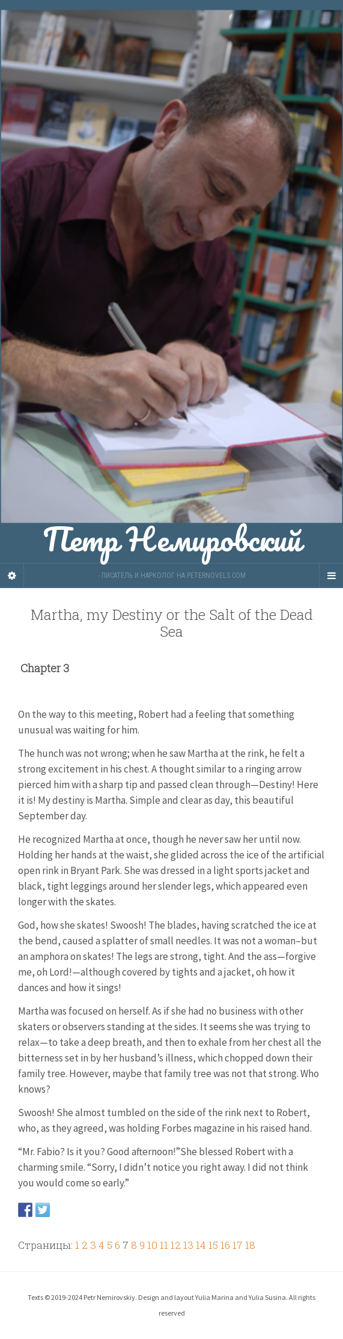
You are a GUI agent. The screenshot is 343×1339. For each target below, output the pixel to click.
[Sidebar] (12, 575)
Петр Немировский (171, 281)
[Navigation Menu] (331, 575)
